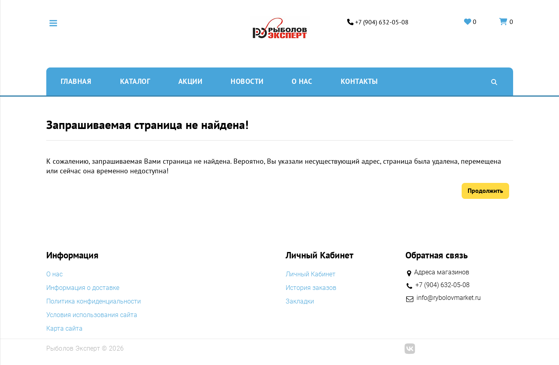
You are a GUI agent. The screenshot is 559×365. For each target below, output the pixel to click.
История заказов (311, 288)
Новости (247, 81)
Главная (76, 81)
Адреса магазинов (441, 272)
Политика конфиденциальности (93, 301)
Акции (190, 81)
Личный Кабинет (311, 274)
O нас (302, 81)
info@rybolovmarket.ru (449, 298)
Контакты (359, 81)
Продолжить (485, 190)
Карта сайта (64, 328)
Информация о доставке (82, 288)
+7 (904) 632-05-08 (382, 22)
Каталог (135, 81)
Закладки (300, 301)
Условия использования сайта (91, 315)
